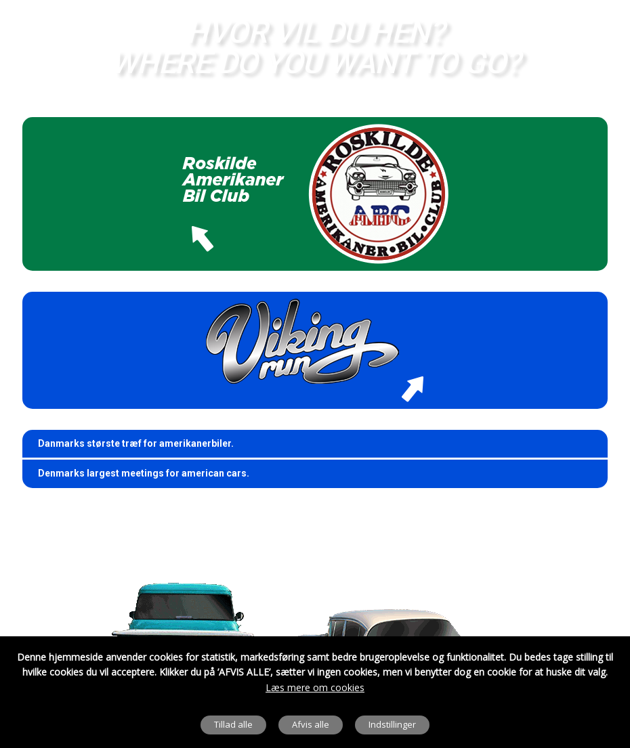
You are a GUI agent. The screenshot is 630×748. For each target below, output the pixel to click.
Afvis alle (310, 724)
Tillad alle (233, 724)
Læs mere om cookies (315, 687)
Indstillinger (392, 724)
